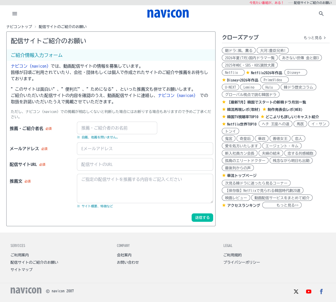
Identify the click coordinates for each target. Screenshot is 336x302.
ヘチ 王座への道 (275, 124)
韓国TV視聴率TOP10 (242, 117)
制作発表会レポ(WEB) (284, 109)
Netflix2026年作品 (266, 73)
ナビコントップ (19, 27)
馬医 (300, 124)
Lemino (250, 87)
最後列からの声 (238, 168)
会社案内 (124, 255)
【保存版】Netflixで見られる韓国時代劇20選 (262, 190)
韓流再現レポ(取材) (243, 109)
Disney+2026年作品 (242, 80)
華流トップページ (241, 175)
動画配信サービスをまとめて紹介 (281, 198)
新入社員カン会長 (239, 153)
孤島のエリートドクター (245, 161)
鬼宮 (228, 139)
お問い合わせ (128, 262)
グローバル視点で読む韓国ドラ (250, 94)
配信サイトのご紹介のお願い (34, 262)
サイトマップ (21, 270)
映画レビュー (236, 198)
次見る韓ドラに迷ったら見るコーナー (256, 183)
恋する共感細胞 (300, 153)
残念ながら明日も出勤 (291, 161)
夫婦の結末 (271, 153)
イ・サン (318, 124)
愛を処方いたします (241, 146)
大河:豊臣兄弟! (273, 50)
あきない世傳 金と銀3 (300, 58)
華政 (261, 139)
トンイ (230, 131)
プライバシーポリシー (241, 262)
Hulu (270, 87)
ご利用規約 (232, 255)
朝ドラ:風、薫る (239, 50)
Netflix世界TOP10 (241, 124)
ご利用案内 (19, 255)
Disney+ (295, 72)
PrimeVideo (275, 80)
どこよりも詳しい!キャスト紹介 (292, 117)
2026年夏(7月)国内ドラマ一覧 (250, 58)
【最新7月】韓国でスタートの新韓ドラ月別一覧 (266, 102)
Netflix (233, 72)
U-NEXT (230, 87)
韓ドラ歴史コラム (298, 87)
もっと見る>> (281, 205)
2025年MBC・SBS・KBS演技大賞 (250, 65)
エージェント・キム (281, 146)
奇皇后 (245, 139)
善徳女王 (280, 139)
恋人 (298, 139)
